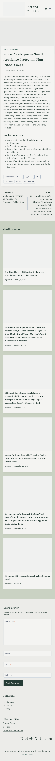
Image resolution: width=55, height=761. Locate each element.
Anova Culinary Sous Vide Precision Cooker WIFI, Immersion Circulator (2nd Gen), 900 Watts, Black (25, 458)
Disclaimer (7, 727)
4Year (19, 177)
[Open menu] (50, 9)
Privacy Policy (9, 723)
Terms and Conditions (13, 731)
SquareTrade (29, 181)
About (9, 705)
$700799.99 (9, 177)
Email (8, 664)
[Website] (27, 675)
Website (8, 675)
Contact (10, 702)
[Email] (27, 664)
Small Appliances (11, 50)
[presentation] (27, 251)
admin (8, 70)
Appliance (29, 177)
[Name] (27, 653)
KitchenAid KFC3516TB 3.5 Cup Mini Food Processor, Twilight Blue (14, 197)
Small (18, 181)
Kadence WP (27, 754)
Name (8, 654)
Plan (37, 177)
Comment (10, 622)
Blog (8, 709)
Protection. (9, 181)
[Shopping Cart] (46, 9)
